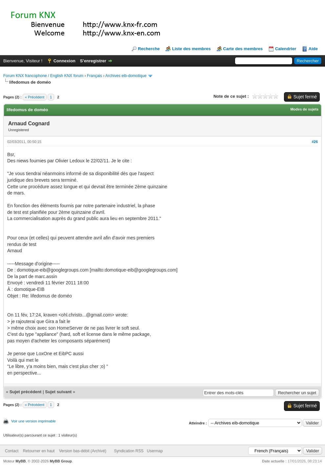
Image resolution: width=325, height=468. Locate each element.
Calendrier (285, 48)
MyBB (20, 461)
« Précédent (34, 97)
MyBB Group (61, 461)
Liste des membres (191, 48)
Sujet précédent (26, 391)
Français (94, 75)
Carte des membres (243, 48)
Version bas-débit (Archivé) (82, 451)
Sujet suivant (58, 391)
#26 (315, 142)
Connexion (65, 60)
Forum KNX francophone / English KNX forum (43, 75)
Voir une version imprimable (33, 421)
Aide (313, 48)
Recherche (149, 48)
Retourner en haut (39, 451)
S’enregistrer (93, 60)
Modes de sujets (304, 109)
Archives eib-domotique (125, 75)
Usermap (155, 451)
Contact (11, 451)
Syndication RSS (128, 451)
